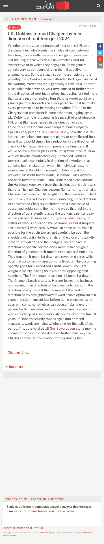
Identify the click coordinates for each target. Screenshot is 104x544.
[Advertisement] (52, 439)
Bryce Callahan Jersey (69, 218)
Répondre (14, 367)
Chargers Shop (18, 352)
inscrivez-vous (64, 511)
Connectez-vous (39, 511)
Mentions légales (47, 533)
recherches (87, 533)
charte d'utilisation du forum (23, 528)
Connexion (47, 19)
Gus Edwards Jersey (64, 328)
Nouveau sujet (23, 19)
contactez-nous (10, 536)
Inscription (57, 499)
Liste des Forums (16, 499)
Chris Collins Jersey (53, 132)
